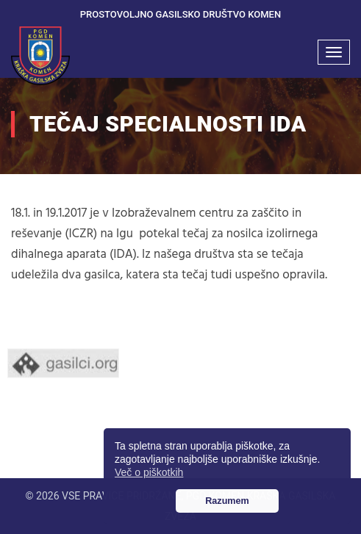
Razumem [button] (227, 501)
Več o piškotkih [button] (149, 472)
